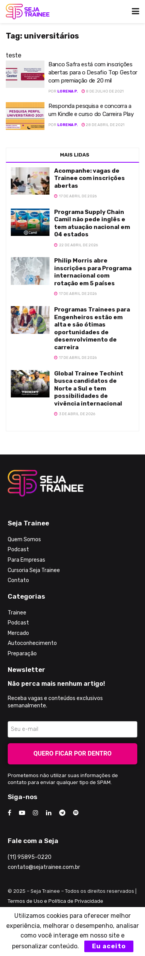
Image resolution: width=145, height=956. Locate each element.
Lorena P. (67, 91)
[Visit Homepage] (27, 11)
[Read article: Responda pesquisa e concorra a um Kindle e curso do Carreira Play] (25, 116)
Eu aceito (109, 946)
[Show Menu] (135, 11)
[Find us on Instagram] (35, 813)
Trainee (17, 612)
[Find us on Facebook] (9, 813)
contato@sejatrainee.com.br (44, 867)
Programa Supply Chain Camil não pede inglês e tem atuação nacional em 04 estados (92, 223)
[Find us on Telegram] (62, 813)
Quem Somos (24, 539)
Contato (18, 580)
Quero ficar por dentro (73, 753)
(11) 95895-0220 (29, 857)
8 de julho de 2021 (103, 91)
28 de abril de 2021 (103, 125)
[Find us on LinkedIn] (48, 813)
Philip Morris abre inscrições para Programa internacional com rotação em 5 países (92, 272)
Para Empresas (26, 560)
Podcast (18, 549)
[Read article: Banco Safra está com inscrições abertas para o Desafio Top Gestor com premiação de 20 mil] (25, 74)
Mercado (18, 633)
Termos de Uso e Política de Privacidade (55, 901)
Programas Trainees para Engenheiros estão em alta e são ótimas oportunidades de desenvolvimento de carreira (92, 328)
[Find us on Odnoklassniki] (75, 813)
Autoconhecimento (32, 643)
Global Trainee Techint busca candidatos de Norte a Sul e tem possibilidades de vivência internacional (88, 388)
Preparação (22, 653)
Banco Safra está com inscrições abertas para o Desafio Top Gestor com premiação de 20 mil (92, 72)
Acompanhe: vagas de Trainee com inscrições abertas (89, 178)
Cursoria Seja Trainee (34, 570)
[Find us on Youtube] (22, 813)
